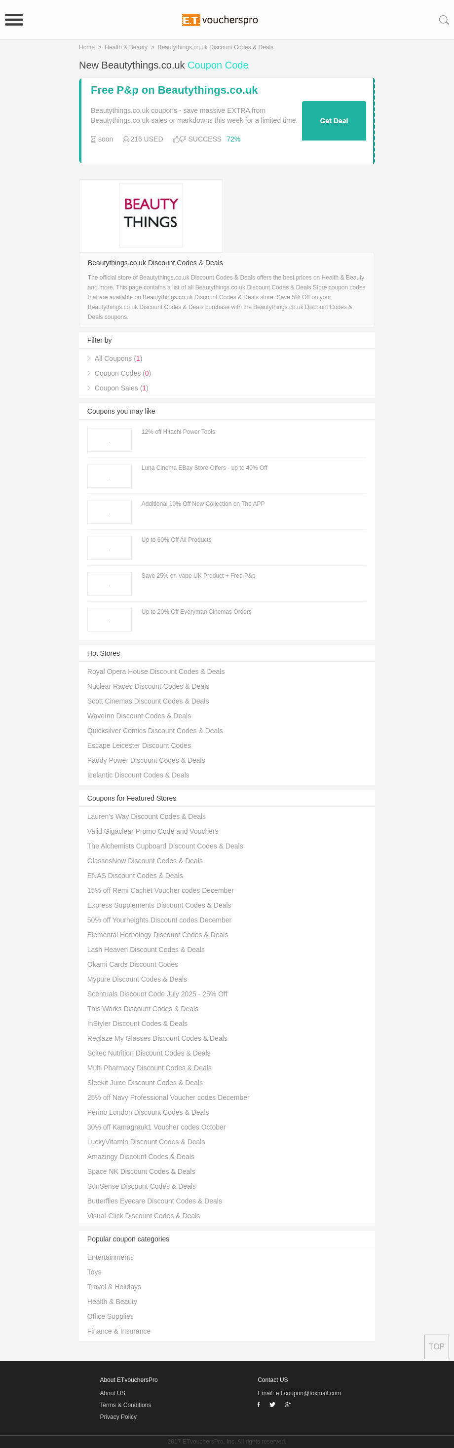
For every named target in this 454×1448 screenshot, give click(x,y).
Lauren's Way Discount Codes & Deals (146, 816)
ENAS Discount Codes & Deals (135, 876)
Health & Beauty (126, 47)
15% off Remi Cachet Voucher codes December (160, 890)
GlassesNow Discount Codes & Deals (145, 861)
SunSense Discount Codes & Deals (141, 1186)
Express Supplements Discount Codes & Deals (159, 905)
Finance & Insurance (119, 1331)
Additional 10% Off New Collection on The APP (203, 503)
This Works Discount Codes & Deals (142, 1009)
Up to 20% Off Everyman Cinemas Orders (197, 611)
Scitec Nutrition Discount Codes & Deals (149, 1053)
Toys (94, 1272)
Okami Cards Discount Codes (132, 964)
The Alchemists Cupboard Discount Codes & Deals (165, 846)
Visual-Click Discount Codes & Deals (143, 1216)
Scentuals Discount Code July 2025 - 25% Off (157, 994)
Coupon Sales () (122, 388)
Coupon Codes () (123, 373)
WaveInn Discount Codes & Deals (139, 716)
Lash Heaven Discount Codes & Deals (146, 950)
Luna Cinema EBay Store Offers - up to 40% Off (204, 467)
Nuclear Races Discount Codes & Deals (148, 686)
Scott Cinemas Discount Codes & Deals (148, 701)
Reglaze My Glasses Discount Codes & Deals (157, 1038)
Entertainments (110, 1257)
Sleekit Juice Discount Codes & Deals (145, 1083)
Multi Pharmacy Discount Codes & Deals (149, 1068)
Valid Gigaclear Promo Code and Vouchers (153, 831)
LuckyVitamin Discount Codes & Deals (146, 1142)
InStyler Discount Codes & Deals (137, 1023)
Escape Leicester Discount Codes (139, 745)
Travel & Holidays (114, 1287)
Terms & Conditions (125, 1405)
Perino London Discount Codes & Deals (148, 1112)
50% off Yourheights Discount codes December (159, 920)
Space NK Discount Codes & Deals (141, 1171)
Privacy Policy (118, 1416)
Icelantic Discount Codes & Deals (138, 775)
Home (87, 47)
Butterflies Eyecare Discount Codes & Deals (154, 1201)
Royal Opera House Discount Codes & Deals (156, 671)
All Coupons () (119, 358)
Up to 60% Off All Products (177, 539)
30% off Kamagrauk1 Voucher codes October (156, 1127)
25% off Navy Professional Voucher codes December (168, 1097)
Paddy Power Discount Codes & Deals (146, 760)
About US (112, 1393)
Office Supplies (110, 1316)
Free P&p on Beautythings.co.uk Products (174, 90)
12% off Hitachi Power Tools (178, 431)
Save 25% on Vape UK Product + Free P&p (199, 575)
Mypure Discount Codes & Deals (137, 979)
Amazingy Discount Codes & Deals (140, 1157)
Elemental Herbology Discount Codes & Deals (157, 935)
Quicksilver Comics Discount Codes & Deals (155, 731)
